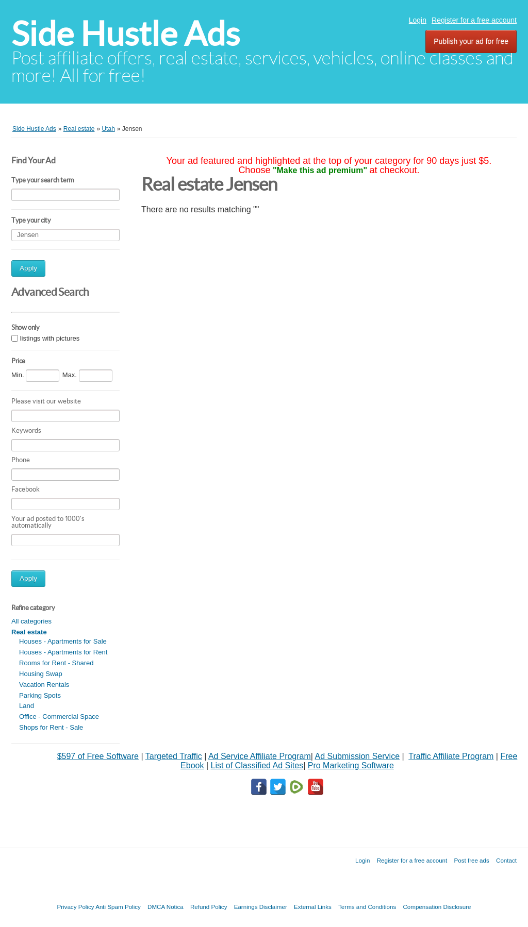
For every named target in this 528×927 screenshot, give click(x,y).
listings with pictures (50, 338)
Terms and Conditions (367, 906)
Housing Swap (40, 674)
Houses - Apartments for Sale (63, 641)
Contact (506, 860)
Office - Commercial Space (59, 716)
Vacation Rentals (44, 684)
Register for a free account (474, 20)
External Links (313, 906)
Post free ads (471, 860)
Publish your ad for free (471, 41)
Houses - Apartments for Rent (63, 652)
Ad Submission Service (357, 756)
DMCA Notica (165, 906)
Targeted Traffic (173, 756)
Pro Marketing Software (351, 765)
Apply (28, 268)
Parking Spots (40, 695)
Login (417, 20)
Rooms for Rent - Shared (56, 663)
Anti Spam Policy (118, 906)
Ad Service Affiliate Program (259, 756)
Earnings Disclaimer (260, 906)
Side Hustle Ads (125, 34)
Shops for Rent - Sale (51, 727)
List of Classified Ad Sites (256, 765)
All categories (31, 621)
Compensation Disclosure (437, 906)
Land (26, 706)
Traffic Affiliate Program (450, 756)
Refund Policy (208, 906)
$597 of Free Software (98, 756)
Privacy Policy (75, 906)
